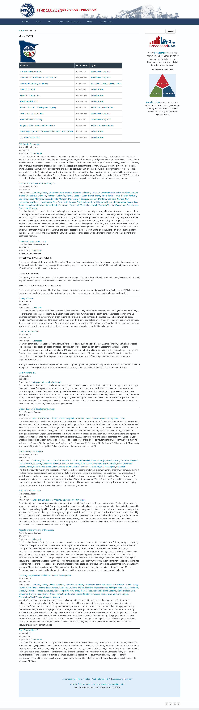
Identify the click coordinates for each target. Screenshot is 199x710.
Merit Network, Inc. (28, 101)
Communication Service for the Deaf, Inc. (38, 77)
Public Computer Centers (102, 107)
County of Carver (27, 89)
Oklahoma (100, 202)
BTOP (38, 21)
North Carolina (69, 202)
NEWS (90, 21)
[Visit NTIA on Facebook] (166, 704)
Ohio (93, 202)
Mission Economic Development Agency (38, 107)
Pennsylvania (120, 202)
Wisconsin (23, 208)
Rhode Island (24, 205)
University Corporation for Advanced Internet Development (46, 131)
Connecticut (31, 195)
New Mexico (46, 202)
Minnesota (37, 153)
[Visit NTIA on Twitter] (170, 704)
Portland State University (31, 119)
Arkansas (77, 192)
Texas (72, 205)
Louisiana (23, 199)
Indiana (111, 195)
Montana (102, 199)
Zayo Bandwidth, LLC (29, 137)
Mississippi (83, 199)
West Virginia (132, 205)
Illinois (104, 195)
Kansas (124, 195)
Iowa (118, 195)
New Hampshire (61, 590)
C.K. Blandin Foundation (30, 71)
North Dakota (83, 202)
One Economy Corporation (32, 113)
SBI (49, 21)
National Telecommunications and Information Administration (97, 684)
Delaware (42, 195)
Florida (69, 195)
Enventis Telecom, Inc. (30, 95)
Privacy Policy (84, 679)
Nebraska (111, 199)
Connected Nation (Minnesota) (34, 83)
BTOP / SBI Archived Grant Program (67, 9)
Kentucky (133, 195)
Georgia (77, 195)
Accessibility (117, 679)
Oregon (109, 202)
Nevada (120, 199)
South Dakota (52, 205)
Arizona (68, 192)
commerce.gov (69, 679)
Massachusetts (51, 199)
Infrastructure (97, 89)
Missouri (93, 199)
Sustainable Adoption (100, 71)
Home (21, 30)
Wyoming (33, 208)
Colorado (95, 192)
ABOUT (25, 21)
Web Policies (98, 679)
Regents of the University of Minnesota (37, 125)
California (86, 192)
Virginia (110, 205)
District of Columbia (56, 195)
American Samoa (56, 192)
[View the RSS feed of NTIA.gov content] (178, 704)
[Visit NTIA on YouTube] (174, 704)
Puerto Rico (132, 202)
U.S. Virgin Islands (84, 205)
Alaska (44, 192)
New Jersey (34, 202)
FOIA (108, 679)
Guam (84, 195)
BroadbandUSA (161, 52)
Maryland (39, 199)
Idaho (97, 195)
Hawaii (91, 195)
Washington (120, 205)
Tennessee (64, 205)
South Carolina (37, 205)
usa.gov (128, 679)
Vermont (102, 205)
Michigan (63, 199)
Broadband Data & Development (106, 83)
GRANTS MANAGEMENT (69, 21)
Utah (95, 205)
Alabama (36, 192)
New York (57, 202)
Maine (31, 199)
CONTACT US (106, 21)
